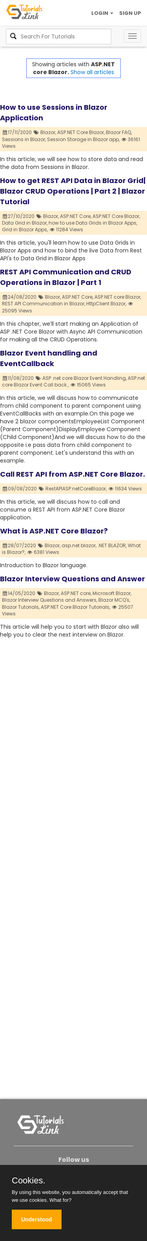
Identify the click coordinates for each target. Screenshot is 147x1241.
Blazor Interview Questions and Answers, (49, 600)
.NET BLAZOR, (112, 545)
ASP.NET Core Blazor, (81, 132)
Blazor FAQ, (119, 132)
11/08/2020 (18, 378)
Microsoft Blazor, (112, 593)
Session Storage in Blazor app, (83, 139)
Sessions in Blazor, (24, 139)
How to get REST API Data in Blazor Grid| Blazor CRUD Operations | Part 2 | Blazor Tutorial (72, 191)
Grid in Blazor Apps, (25, 229)
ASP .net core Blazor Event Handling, (84, 378)
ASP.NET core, (76, 593)
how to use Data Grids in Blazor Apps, (93, 223)
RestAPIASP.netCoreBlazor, (76, 488)
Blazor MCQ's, (114, 600)
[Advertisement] (73, 712)
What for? (60, 1200)
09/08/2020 (20, 488)
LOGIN (102, 13)
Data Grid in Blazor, (24, 223)
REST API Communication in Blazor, (43, 303)
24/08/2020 (20, 297)
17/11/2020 (17, 132)
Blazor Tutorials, (21, 607)
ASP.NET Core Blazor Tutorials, (75, 607)
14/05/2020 (19, 593)
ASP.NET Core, (75, 216)
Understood (36, 1219)
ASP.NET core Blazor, (117, 297)
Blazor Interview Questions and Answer (72, 579)
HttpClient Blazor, (106, 303)
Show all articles (92, 72)
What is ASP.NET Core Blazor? (54, 531)
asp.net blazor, (79, 545)
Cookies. (28, 1181)
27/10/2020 (19, 216)
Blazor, (48, 132)
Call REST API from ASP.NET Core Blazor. (72, 474)
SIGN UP (130, 13)
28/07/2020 (19, 545)
